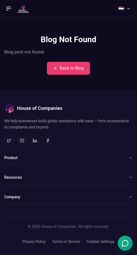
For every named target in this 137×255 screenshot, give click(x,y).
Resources (68, 177)
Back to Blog (68, 68)
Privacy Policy (34, 241)
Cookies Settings (101, 241)
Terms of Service (66, 241)
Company (68, 197)
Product (68, 158)
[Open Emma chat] (125, 243)
